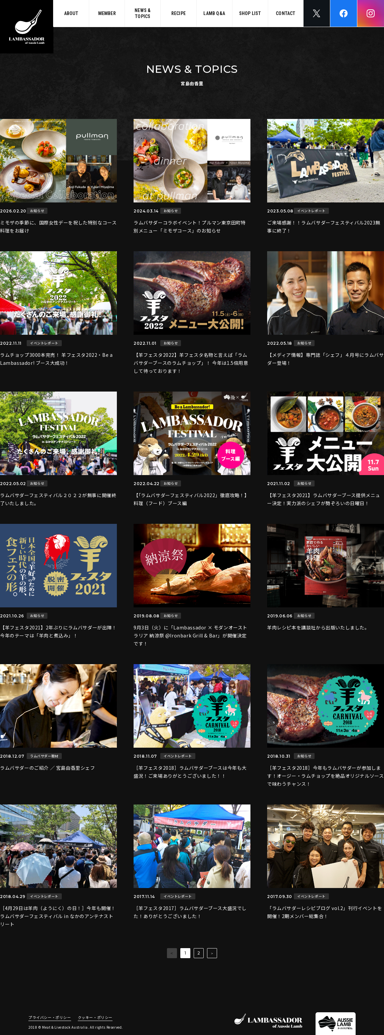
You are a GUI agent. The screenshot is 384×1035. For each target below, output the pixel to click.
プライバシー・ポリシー (49, 1018)
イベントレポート (311, 210)
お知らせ (37, 210)
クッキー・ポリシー (95, 1018)
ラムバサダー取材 (44, 755)
